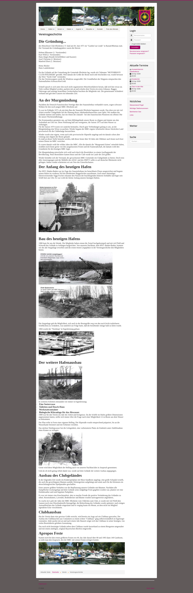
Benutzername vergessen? (139, 51)
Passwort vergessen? (137, 53)
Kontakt (100, 29)
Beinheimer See (135, 112)
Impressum (43, 584)
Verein (60, 29)
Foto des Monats (112, 29)
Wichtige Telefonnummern (139, 108)
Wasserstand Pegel (137, 105)
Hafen (51, 29)
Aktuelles (90, 29)
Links (131, 115)
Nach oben (150, 588)
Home (42, 29)
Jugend (79, 29)
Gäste (70, 29)
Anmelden (135, 47)
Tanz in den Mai (137, 86)
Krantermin (136, 79)
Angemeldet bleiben (139, 44)
